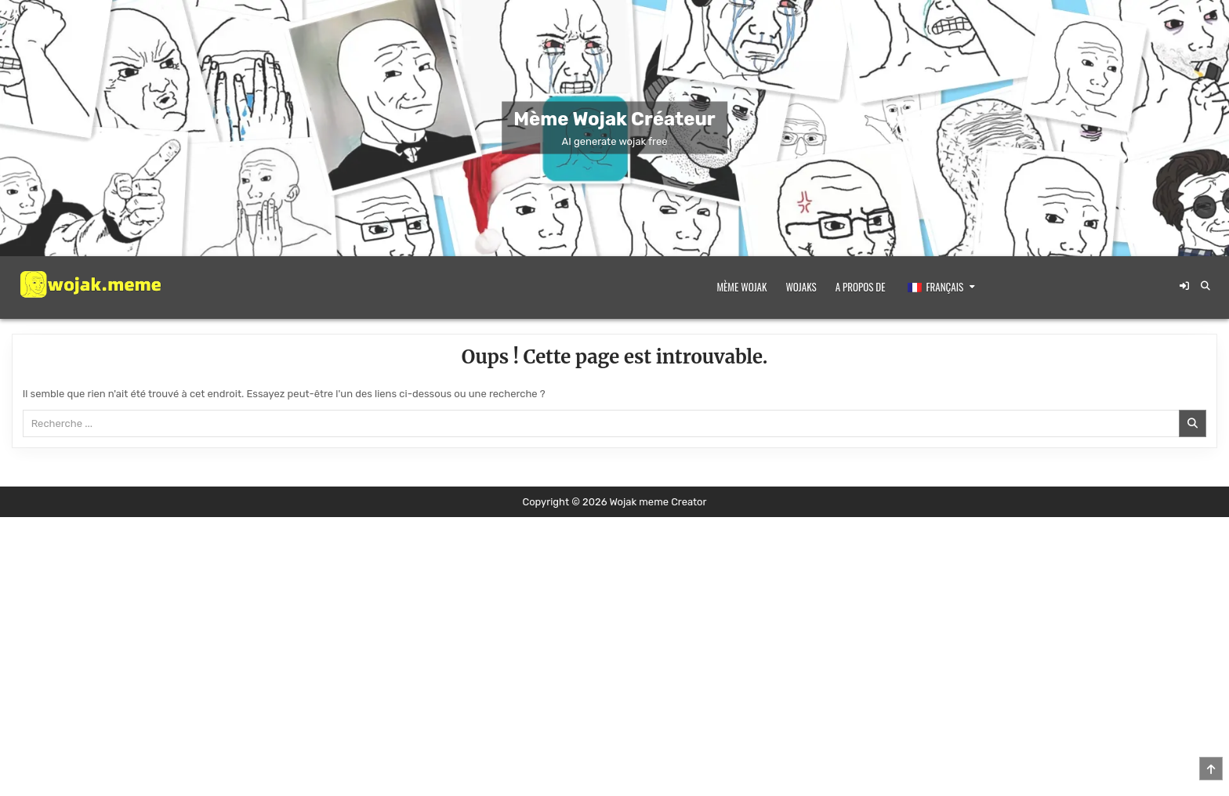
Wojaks (800, 287)
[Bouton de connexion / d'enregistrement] (1184, 286)
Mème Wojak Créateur (614, 119)
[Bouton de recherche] (1205, 286)
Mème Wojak (742, 287)
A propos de (861, 287)
